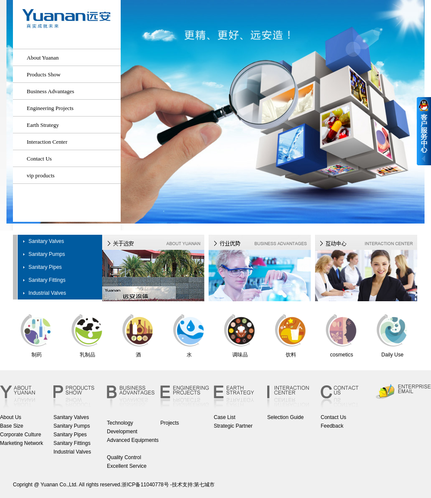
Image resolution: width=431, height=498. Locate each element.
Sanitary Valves (46, 241)
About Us (10, 417)
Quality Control (124, 457)
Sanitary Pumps (46, 254)
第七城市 (204, 485)
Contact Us (333, 417)
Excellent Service (127, 466)
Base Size (11, 426)
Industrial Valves (47, 293)
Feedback (332, 426)
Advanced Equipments (133, 440)
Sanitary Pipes (45, 267)
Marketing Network (21, 443)
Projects (169, 423)
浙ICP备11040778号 (145, 485)
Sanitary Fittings (47, 280)
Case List (224, 417)
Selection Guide (285, 417)
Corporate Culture (20, 435)
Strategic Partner (233, 426)
